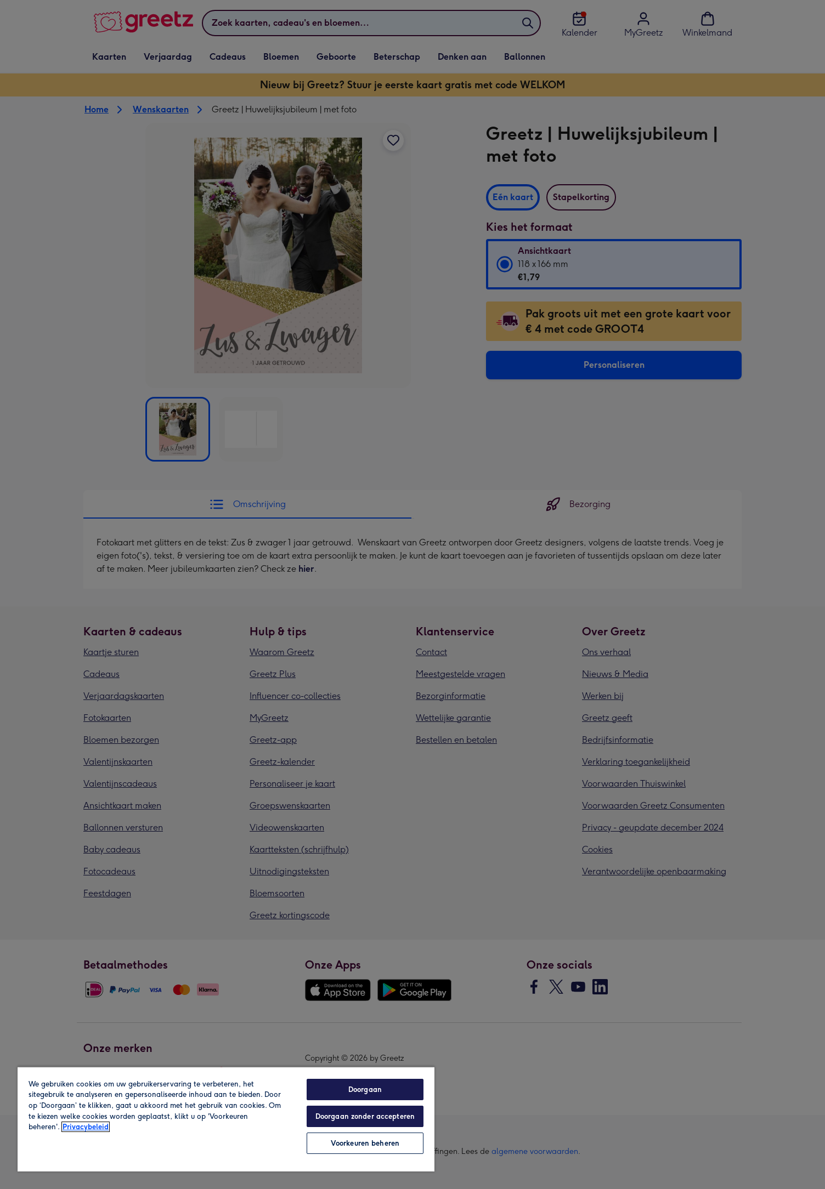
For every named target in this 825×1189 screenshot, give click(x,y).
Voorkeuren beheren (365, 1143)
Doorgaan (365, 1089)
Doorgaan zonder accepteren (365, 1116)
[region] (226, 1118)
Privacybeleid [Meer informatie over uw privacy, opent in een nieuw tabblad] (86, 1127)
